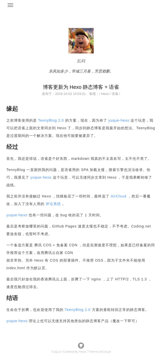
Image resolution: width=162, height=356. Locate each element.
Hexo (105, 94)
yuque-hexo (118, 120)
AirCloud (118, 196)
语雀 (115, 94)
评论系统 (53, 204)
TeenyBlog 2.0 (51, 120)
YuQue (56, 351)
